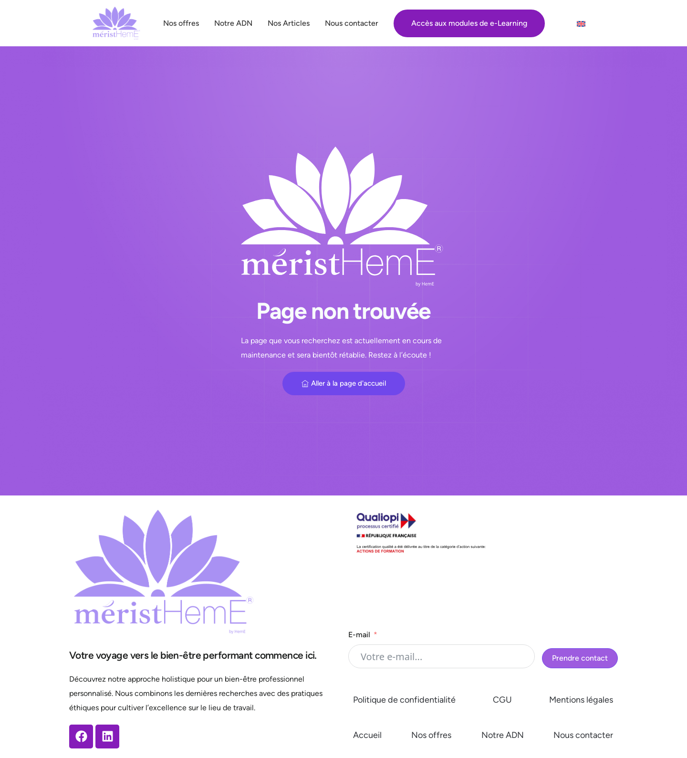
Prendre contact (580, 658)
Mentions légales (581, 700)
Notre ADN (502, 735)
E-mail (359, 634)
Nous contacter (583, 735)
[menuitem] (581, 23)
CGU (502, 700)
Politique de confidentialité (404, 700)
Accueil (367, 735)
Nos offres (431, 735)
